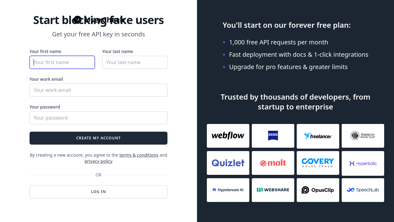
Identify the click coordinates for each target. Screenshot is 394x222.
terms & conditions (139, 155)
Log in (98, 191)
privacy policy (99, 161)
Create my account (98, 138)
